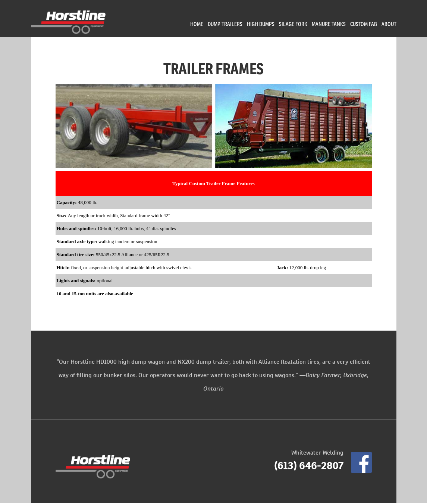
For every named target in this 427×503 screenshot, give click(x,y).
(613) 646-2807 (308, 465)
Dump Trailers (225, 24)
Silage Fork (293, 24)
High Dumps (260, 24)
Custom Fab (363, 24)
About (389, 24)
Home (196, 24)
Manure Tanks (329, 24)
